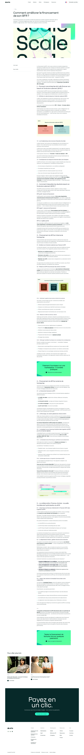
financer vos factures (60, 442)
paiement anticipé (57, 334)
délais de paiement (49, 327)
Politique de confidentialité (35, 752)
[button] (66, 2)
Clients (40, 2)
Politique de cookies (44, 752)
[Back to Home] (7, 2)
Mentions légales (53, 752)
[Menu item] (29, 2)
